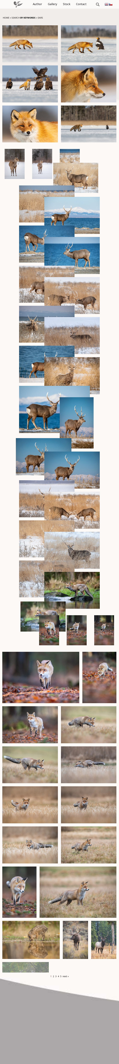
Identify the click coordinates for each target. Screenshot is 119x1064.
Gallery (53, 3)
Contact (80, 3)
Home (6, 17)
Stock (66, 3)
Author (38, 3)
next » (66, 976)
